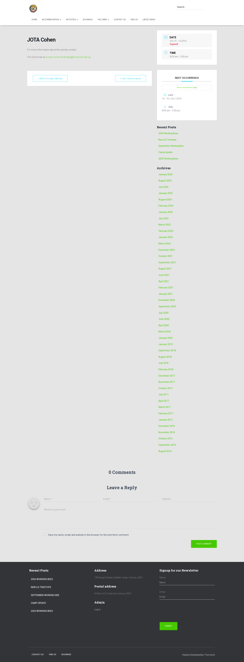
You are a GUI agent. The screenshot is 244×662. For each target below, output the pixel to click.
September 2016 (167, 445)
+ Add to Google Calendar (51, 78)
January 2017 (165, 419)
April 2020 (163, 325)
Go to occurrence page (187, 87)
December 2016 (166, 426)
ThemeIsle (209, 655)
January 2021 (165, 294)
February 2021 (165, 287)
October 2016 (165, 438)
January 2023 (165, 237)
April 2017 (163, 401)
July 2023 (163, 218)
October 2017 (165, 388)
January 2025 (165, 193)
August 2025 (165, 180)
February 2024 (165, 205)
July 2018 (163, 363)
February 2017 (165, 413)
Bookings (88, 19)
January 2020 (165, 338)
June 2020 (163, 319)
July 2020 (163, 313)
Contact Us (120, 19)
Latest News (149, 19)
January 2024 (165, 212)
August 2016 (165, 451)
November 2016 (166, 432)
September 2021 (167, 262)
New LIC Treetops (167, 139)
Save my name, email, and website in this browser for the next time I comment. (88, 535)
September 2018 (167, 350)
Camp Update (165, 152)
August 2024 (165, 199)
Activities (72, 19)
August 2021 (165, 268)
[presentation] (184, 610)
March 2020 (164, 331)
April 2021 (163, 281)
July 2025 (163, 187)
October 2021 (165, 256)
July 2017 (163, 394)
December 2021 (166, 250)
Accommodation (51, 19)
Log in (97, 609)
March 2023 (164, 224)
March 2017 (164, 407)
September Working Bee (171, 146)
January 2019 (165, 344)
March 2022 (164, 243)
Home (34, 19)
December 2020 (166, 300)
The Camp (103, 19)
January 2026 (165, 174)
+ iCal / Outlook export (130, 78)
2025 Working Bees (168, 158)
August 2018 (165, 357)
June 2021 (163, 275)
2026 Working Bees (168, 133)
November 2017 (166, 382)
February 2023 (165, 231)
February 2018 (165, 369)
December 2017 (166, 375)
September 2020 (167, 306)
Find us (134, 19)
